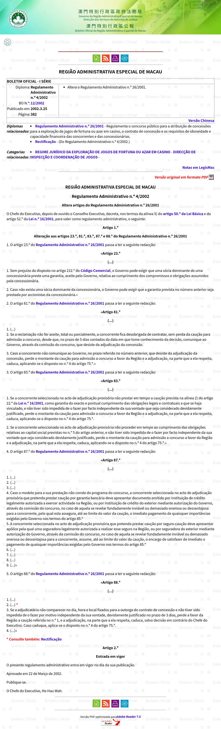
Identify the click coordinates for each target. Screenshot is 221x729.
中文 (196, 5)
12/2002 (37, 102)
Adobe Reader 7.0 (129, 717)
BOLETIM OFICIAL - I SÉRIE (29, 81)
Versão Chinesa (201, 120)
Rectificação (45, 141)
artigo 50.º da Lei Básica (183, 213)
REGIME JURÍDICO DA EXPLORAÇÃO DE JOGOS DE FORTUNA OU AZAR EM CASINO (102, 151)
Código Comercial (95, 270)
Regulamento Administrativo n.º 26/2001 (69, 126)
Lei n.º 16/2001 (40, 218)
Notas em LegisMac (198, 167)
